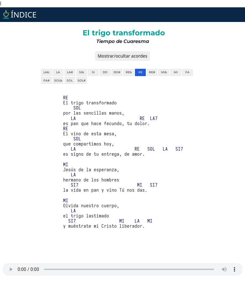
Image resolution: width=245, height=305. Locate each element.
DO (105, 72)
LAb (46, 72)
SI (93, 72)
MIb (164, 72)
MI (176, 72)
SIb (81, 72)
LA (58, 72)
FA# (46, 80)
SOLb (58, 80)
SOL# (81, 80)
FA (187, 72)
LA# (70, 72)
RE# (152, 72)
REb (129, 72)
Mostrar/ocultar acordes (122, 56)
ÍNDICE (19, 14)
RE (140, 72)
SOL (70, 80)
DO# (117, 72)
